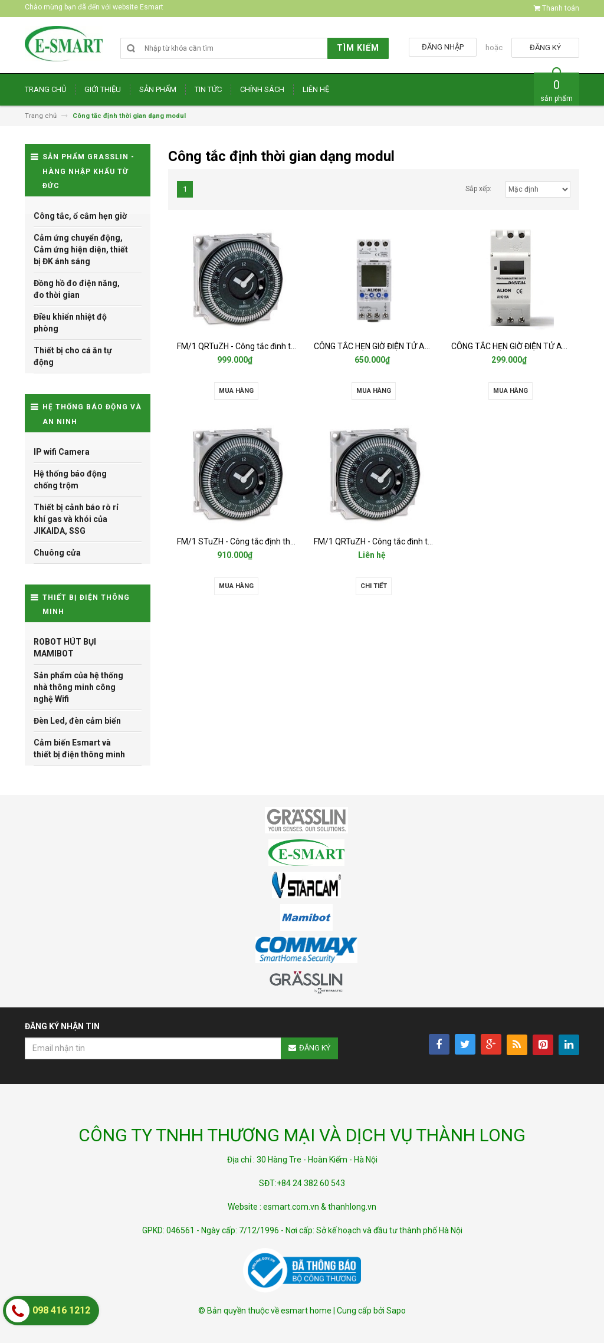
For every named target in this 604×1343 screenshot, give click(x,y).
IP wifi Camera (62, 452)
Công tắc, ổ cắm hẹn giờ (80, 216)
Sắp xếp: (478, 189)
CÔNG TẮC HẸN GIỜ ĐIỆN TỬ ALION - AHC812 (396, 346)
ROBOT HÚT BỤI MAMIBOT (65, 647)
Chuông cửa (57, 552)
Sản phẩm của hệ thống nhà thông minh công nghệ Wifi (78, 687)
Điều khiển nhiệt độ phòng (70, 322)
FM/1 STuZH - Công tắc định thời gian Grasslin (261, 541)
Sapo (396, 1310)
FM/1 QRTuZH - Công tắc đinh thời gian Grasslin (264, 346)
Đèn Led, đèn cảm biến (77, 720)
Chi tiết (373, 586)
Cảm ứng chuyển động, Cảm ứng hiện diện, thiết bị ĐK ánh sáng (81, 249)
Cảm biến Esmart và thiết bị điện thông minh (79, 748)
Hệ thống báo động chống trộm (70, 479)
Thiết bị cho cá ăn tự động (73, 356)
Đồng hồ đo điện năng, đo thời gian (77, 289)
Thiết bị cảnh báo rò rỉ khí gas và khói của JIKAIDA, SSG (76, 519)
